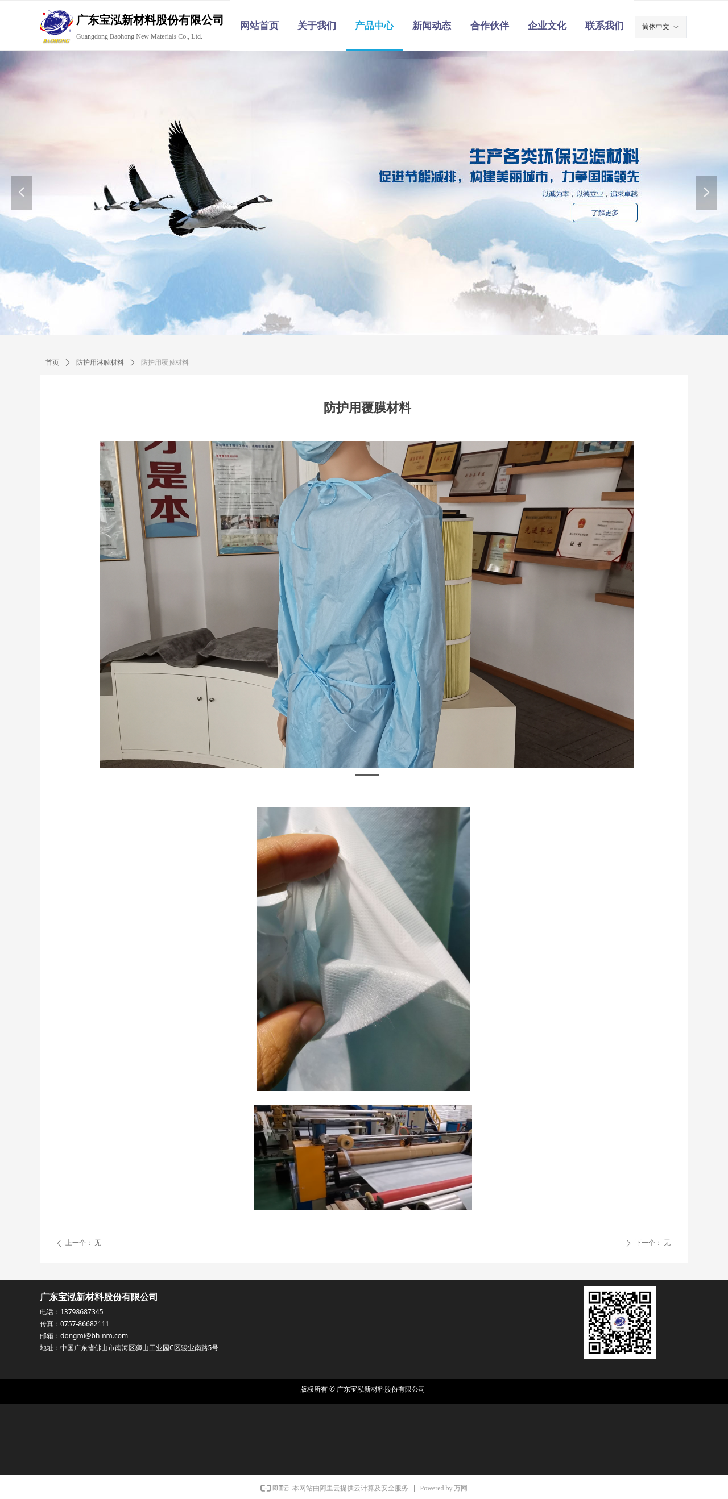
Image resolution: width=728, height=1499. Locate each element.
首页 (52, 363)
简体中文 (655, 27)
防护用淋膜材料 (100, 363)
